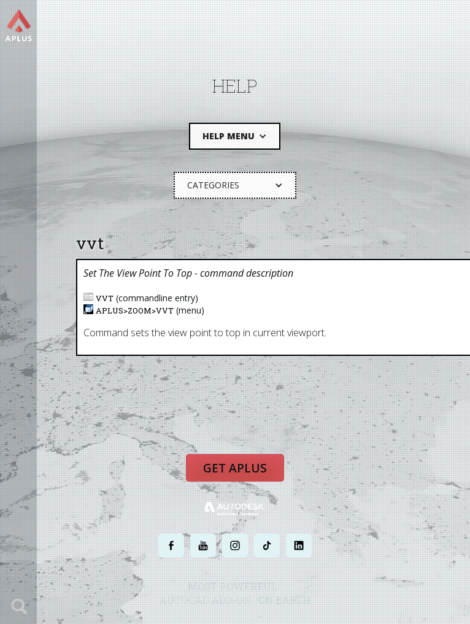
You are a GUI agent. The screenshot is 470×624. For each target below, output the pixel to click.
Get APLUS (235, 468)
